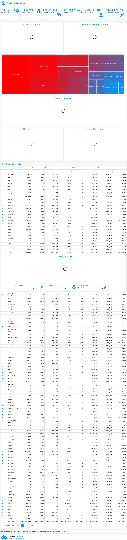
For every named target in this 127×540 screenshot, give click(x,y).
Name (9, 168)
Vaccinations (101, 168)
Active (60, 168)
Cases (20, 168)
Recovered (48, 168)
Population (116, 168)
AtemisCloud (19, 536)
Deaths (34, 168)
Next (31, 526)
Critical (74, 168)
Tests (85, 168)
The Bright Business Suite (15, 538)
